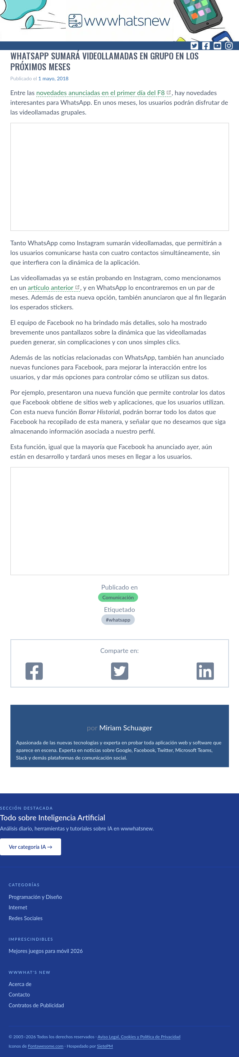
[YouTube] (217, 45)
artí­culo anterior (50, 287)
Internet (18, 907)
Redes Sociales (25, 918)
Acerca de (20, 984)
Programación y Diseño (35, 896)
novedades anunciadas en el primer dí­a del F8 (100, 93)
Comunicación (118, 597)
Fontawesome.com (46, 1046)
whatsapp (119, 620)
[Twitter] (194, 45)
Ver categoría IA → (30, 846)
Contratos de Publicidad (36, 1005)
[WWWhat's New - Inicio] (120, 20)
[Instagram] (229, 45)
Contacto (19, 994)
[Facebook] (206, 45)
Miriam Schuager (125, 727)
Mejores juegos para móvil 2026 (46, 951)
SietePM (105, 1046)
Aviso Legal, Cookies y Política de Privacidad (139, 1036)
